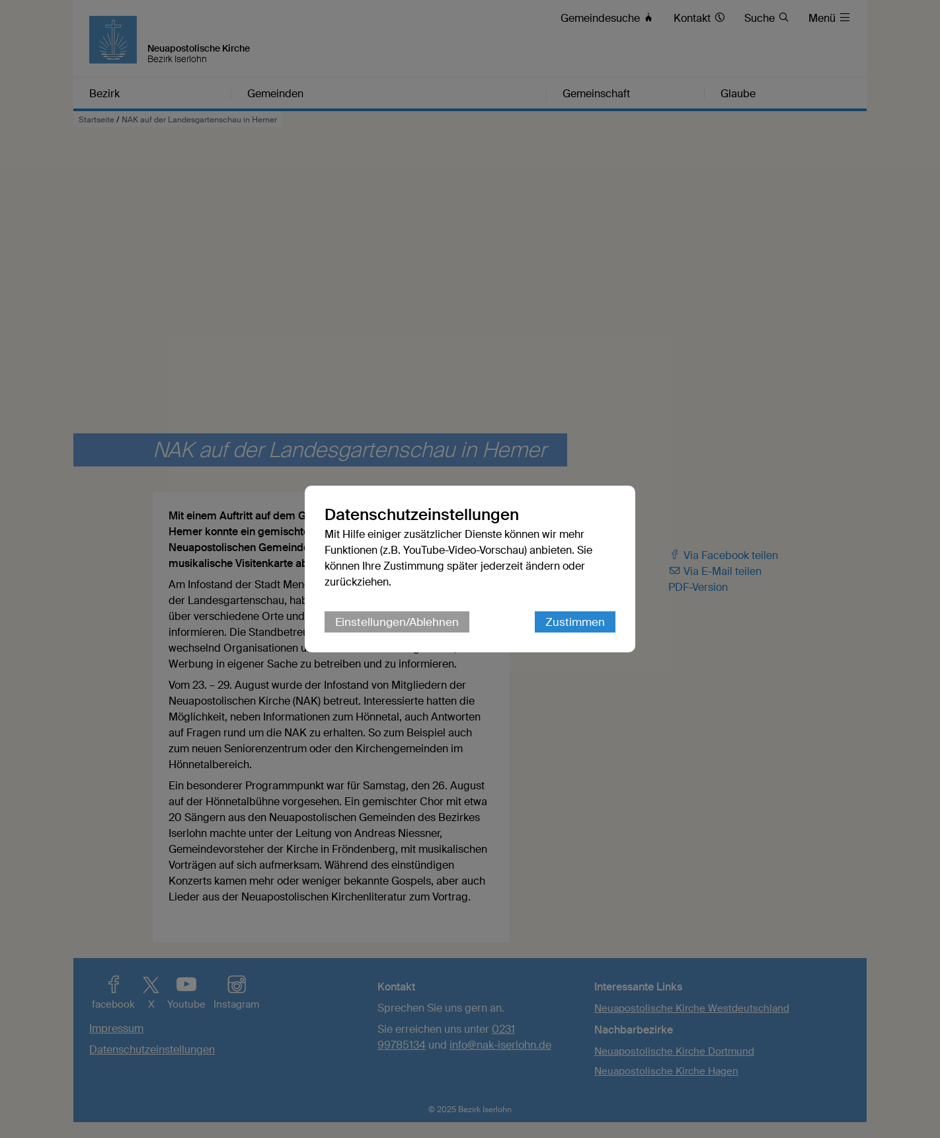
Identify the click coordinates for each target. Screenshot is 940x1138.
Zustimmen (575, 622)
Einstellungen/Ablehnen (397, 622)
